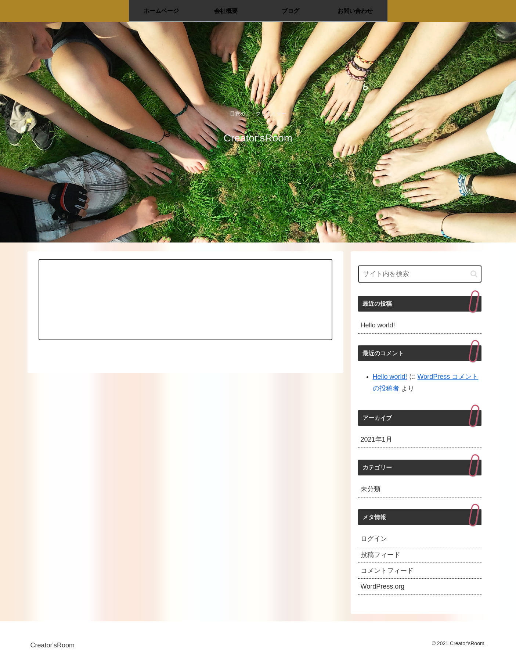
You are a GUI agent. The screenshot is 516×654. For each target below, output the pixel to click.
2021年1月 (376, 439)
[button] (474, 274)
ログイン (374, 538)
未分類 (370, 489)
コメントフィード (387, 570)
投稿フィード (380, 554)
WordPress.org (383, 586)
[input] (419, 274)
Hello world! (378, 325)
